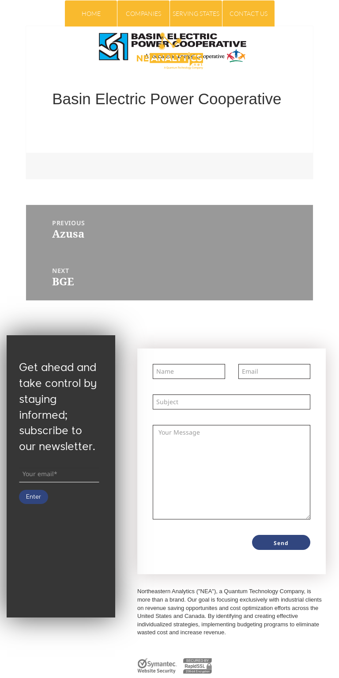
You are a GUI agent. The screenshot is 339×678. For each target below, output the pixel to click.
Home (91, 13)
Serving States (196, 13)
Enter (33, 497)
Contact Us (248, 13)
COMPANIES (143, 13)
